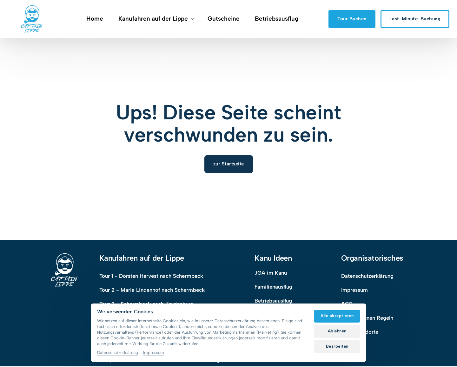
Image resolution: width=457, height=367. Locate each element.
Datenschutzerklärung (117, 352)
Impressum (153, 352)
